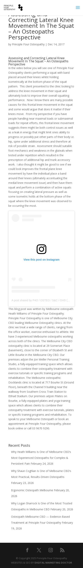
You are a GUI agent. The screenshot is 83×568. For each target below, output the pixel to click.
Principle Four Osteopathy (28, 44)
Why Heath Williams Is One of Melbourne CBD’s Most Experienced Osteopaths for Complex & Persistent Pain (41, 458)
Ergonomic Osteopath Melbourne (32, 490)
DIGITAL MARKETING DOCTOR (53, 562)
